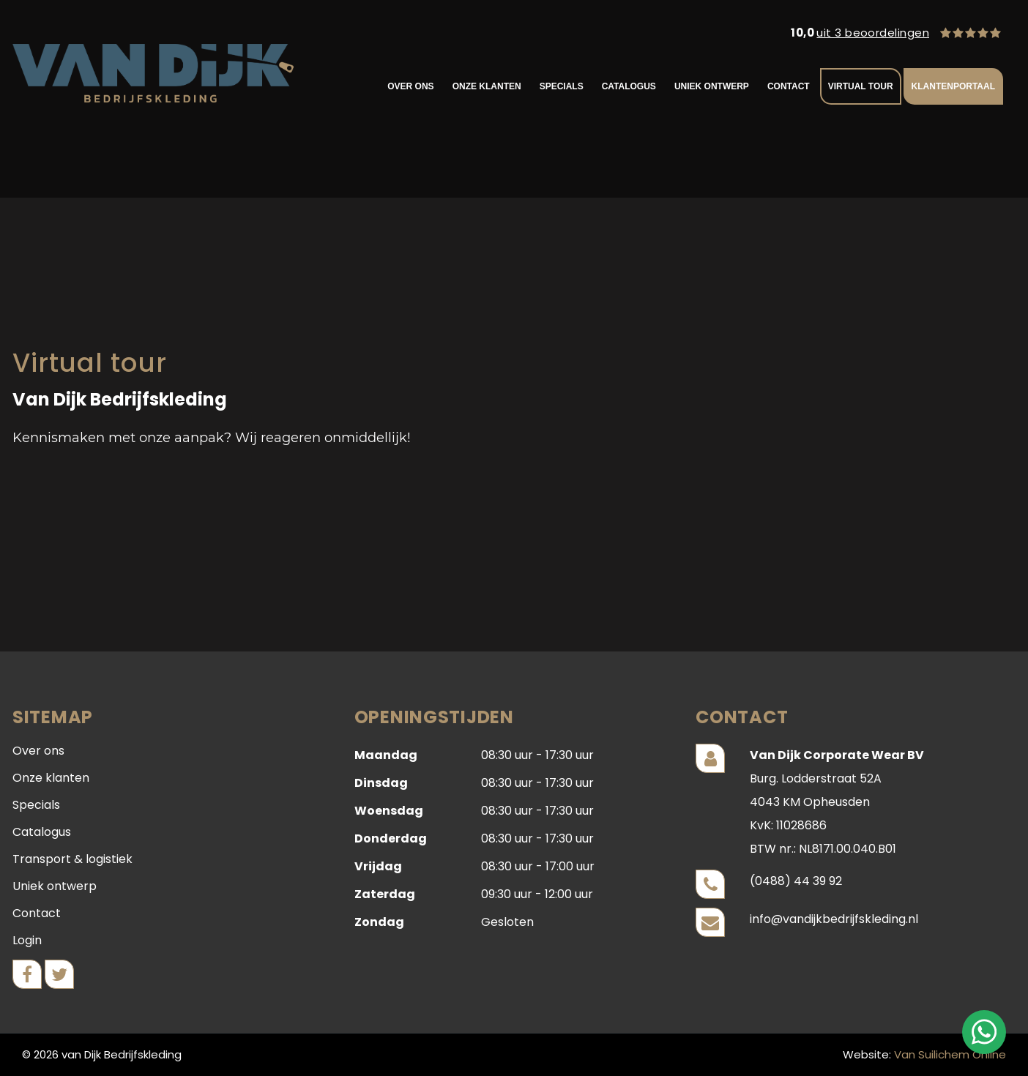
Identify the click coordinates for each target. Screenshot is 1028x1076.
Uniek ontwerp (711, 86)
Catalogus (629, 86)
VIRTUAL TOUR (860, 86)
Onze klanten (486, 86)
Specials (562, 86)
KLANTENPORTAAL (953, 86)
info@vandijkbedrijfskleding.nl (834, 919)
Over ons (410, 86)
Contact (788, 86)
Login (27, 940)
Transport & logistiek (72, 859)
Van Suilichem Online (950, 1054)
